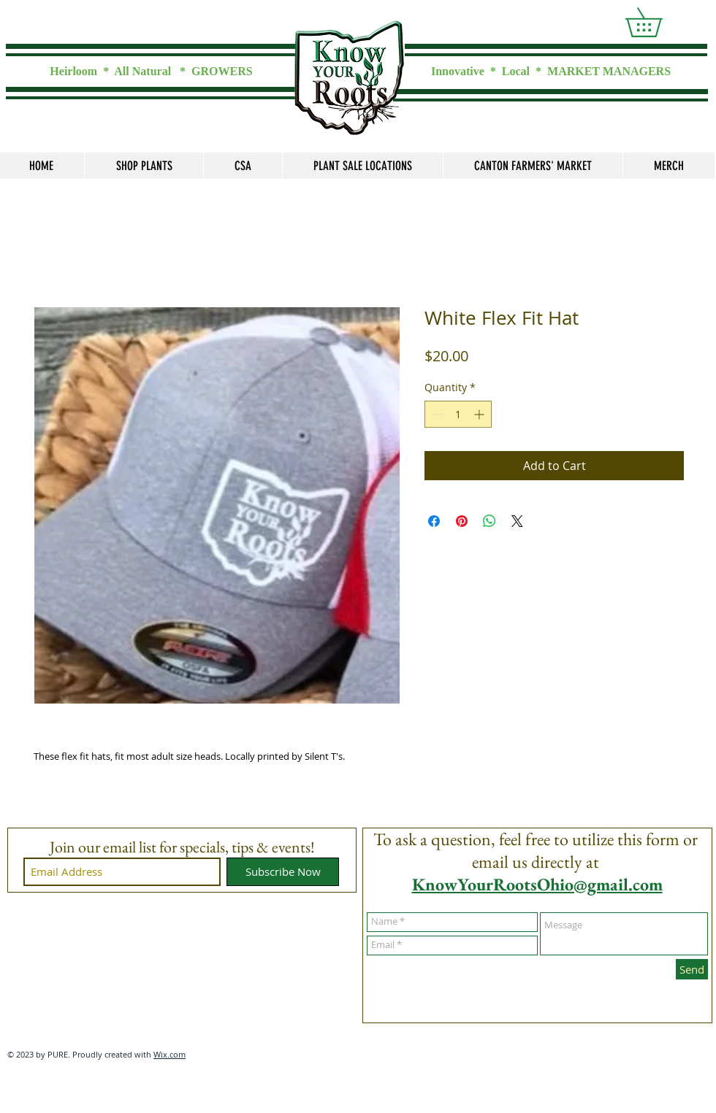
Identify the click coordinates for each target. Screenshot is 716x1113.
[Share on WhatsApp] (489, 521)
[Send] (692, 969)
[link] (657, 22)
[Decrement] (436, 414)
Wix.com (169, 1054)
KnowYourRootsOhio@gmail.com (537, 884)
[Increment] (480, 414)
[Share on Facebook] (434, 521)
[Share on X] (517, 521)
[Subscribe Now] (282, 872)
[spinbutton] (458, 414)
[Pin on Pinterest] (462, 521)
